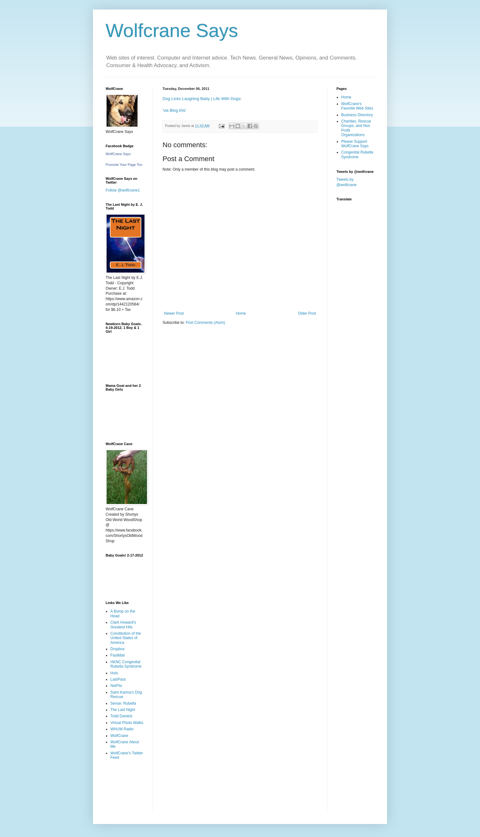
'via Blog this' (174, 110)
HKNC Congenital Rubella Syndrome (126, 664)
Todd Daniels (121, 716)
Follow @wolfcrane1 (123, 190)
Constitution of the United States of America (125, 638)
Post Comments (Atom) (205, 322)
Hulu (114, 673)
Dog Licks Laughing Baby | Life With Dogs (201, 98)
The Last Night (122, 710)
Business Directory (357, 115)
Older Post (307, 313)
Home (241, 313)
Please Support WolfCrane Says (354, 143)
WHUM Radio (121, 729)
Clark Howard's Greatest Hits (123, 624)
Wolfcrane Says (172, 30)
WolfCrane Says (118, 154)
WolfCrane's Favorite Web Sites (357, 106)
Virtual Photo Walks (126, 723)
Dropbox (117, 649)
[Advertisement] (125, 790)
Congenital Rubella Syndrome (357, 154)
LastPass (118, 679)
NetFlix (116, 685)
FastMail (117, 655)
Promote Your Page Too (124, 165)
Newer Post (174, 313)
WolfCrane (119, 735)
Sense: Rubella (123, 703)
